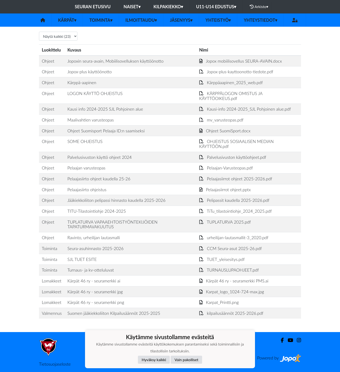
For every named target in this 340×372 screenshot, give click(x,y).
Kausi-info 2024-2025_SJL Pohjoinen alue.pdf (245, 109)
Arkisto (259, 6)
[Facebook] (280, 340)
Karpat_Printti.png (219, 302)
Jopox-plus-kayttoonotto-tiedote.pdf (236, 71)
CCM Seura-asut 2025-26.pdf (230, 248)
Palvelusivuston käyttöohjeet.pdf (232, 157)
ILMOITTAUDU (141, 20)
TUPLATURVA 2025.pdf (225, 222)
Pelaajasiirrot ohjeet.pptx (225, 189)
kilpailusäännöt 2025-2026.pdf (231, 313)
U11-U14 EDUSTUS (216, 6)
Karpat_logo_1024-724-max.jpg (231, 291)
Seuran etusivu (93, 6)
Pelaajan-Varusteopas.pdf (226, 167)
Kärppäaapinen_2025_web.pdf (231, 82)
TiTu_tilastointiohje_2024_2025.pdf (235, 211)
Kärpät (67, 20)
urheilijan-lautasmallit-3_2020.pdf (233, 237)
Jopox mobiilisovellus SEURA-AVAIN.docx (240, 61)
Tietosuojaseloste (55, 364)
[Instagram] (297, 340)
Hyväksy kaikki (154, 359)
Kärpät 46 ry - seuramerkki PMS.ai (233, 280)
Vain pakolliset (186, 359)
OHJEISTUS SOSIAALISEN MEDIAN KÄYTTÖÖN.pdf (236, 144)
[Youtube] (288, 340)
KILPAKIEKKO (168, 6)
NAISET (131, 6)
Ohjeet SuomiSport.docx (225, 130)
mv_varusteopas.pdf (221, 119)
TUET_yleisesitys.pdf (222, 259)
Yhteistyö (218, 20)
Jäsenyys (181, 20)
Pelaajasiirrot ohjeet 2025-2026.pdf (235, 178)
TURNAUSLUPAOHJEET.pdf (229, 270)
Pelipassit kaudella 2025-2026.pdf (234, 200)
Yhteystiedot (260, 20)
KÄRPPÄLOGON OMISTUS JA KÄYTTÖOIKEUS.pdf (231, 96)
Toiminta (100, 20)
